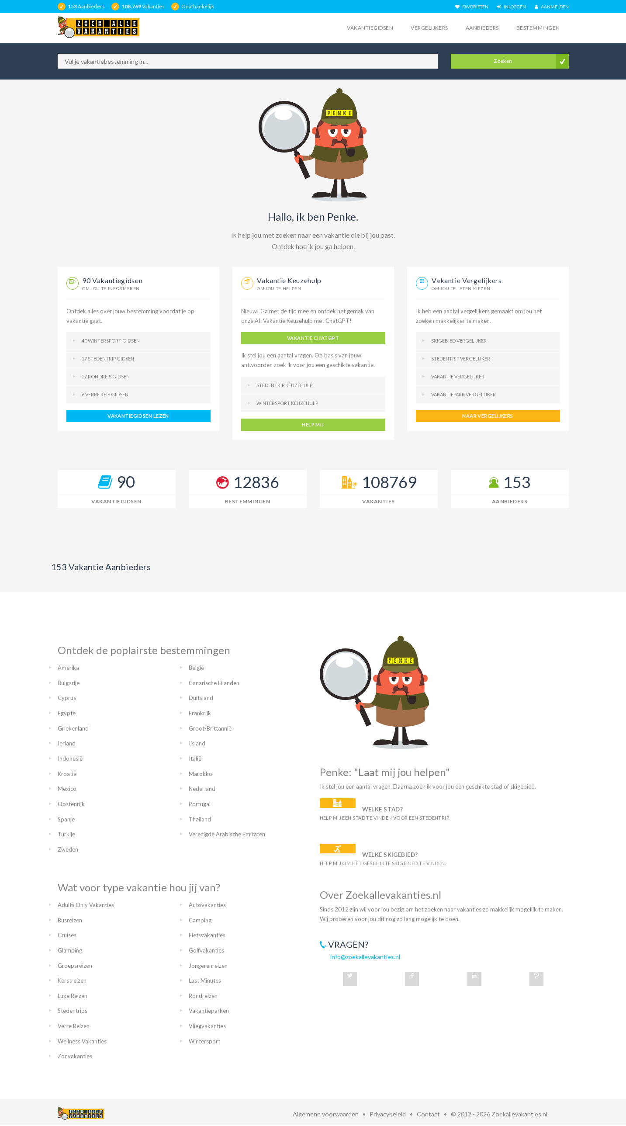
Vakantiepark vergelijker (463, 394)
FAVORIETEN (471, 6)
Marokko (200, 773)
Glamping (70, 950)
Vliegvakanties (207, 1025)
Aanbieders (482, 27)
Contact (428, 1114)
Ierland (67, 743)
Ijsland (197, 743)
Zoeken (503, 61)
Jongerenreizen (208, 965)
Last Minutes (205, 980)
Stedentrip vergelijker (460, 358)
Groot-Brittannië (210, 728)
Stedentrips (72, 1010)
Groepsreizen (75, 965)
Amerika (68, 667)
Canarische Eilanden (214, 682)
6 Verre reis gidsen (105, 394)
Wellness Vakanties (82, 1041)
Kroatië (67, 773)
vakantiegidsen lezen (138, 416)
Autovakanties (207, 904)
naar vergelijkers (487, 416)
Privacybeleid (388, 1114)
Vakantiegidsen (370, 27)
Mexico (67, 788)
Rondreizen (203, 995)
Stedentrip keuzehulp (284, 385)
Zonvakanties (75, 1056)
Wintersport (204, 1041)
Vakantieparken (209, 1010)
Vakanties (378, 501)
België (196, 667)
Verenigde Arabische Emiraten (227, 834)
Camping (200, 920)
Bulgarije (69, 682)
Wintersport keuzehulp (287, 403)
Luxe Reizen (72, 995)
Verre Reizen (74, 1025)
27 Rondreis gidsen (106, 376)
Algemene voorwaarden (326, 1114)
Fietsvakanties (207, 935)
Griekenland (73, 728)
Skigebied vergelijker (459, 340)
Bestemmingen (538, 27)
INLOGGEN (511, 6)
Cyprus (67, 697)
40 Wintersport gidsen (111, 340)
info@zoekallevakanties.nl (365, 956)
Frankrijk (200, 713)
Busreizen (70, 920)
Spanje (66, 819)
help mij (313, 424)
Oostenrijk (71, 803)
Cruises (67, 935)
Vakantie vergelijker (457, 376)
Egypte (67, 713)
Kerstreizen (72, 980)
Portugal (200, 803)
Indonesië (70, 758)
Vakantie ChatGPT (313, 338)
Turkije (66, 834)
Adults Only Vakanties (86, 904)
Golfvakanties (206, 950)
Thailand (200, 819)
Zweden (68, 849)
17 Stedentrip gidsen (108, 358)
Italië (195, 758)
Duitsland (201, 697)
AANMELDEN (552, 6)
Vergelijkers (429, 27)
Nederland (202, 788)
